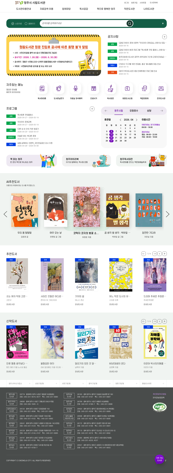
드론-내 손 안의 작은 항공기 (28, 129)
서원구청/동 (66, 384)
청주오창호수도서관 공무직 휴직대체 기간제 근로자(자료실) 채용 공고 (143, 57)
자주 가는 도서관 (159, 459)
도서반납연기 (59, 98)
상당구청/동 (39, 384)
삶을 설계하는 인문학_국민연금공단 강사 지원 (34, 143)
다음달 (135, 120)
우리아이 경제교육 (24, 122)
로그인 (126, 3)
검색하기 (130, 23)
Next (93, 73)
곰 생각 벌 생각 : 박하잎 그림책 (117, 233)
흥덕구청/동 (93, 384)
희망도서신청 (127, 98)
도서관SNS (154, 3)
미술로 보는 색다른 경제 (26, 136)
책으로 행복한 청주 (106, 8)
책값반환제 (144, 98)
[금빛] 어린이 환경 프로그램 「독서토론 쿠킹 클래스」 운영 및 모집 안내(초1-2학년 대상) (143, 50)
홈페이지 (31, 24)
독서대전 (110, 98)
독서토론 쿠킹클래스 (25, 115)
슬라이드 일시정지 (163, 23)
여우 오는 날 (56, 233)
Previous (84, 73)
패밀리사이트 (147, 384)
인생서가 (93, 98)
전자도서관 (161, 98)
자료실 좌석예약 (76, 98)
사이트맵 (143, 3)
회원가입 (134, 3)
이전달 (121, 120)
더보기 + (164, 253)
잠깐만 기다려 (149, 233)
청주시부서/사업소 (15, 384)
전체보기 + (92, 109)
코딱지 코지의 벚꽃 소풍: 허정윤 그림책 (86, 233)
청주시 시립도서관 (32, 3)
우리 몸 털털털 (24, 233)
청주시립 (118, 110)
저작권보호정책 (158, 398)
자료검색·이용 (46, 8)
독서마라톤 (42, 98)
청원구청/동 (119, 384)
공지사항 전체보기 (164, 37)
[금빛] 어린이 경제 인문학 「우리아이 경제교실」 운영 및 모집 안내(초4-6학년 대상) (143, 43)
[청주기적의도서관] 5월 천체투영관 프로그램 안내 (138, 71)
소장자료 (18, 24)
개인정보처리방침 (159, 394)
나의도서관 (149, 8)
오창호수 (134, 110)
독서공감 (84, 8)
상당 (149, 110)
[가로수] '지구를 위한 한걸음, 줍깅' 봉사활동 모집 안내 (140, 64)
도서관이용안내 (23, 8)
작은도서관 (129, 8)
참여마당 (66, 8)
